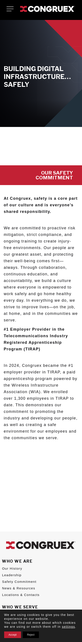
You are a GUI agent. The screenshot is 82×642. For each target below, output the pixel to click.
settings (68, 626)
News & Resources (18, 588)
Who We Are (17, 561)
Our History (12, 568)
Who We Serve (20, 607)
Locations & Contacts (21, 595)
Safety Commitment (19, 581)
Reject (31, 634)
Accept (13, 634)
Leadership (11, 575)
